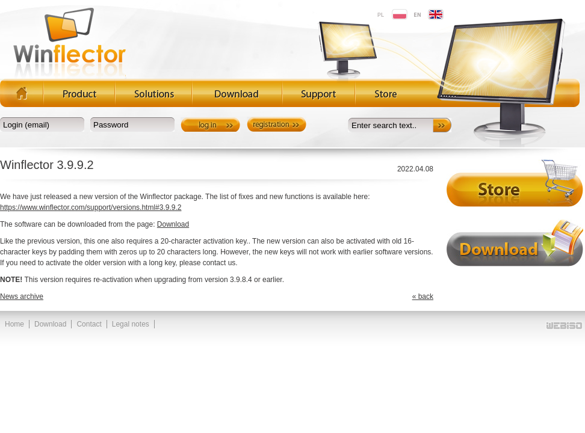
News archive (21, 296)
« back (422, 296)
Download (173, 224)
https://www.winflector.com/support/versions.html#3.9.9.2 (90, 207)
